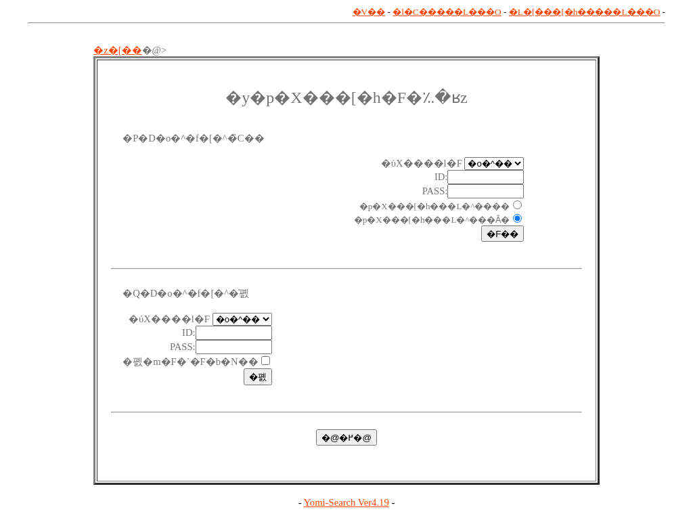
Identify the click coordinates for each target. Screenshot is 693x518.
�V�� (369, 12)
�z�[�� (117, 50)
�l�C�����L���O (447, 12)
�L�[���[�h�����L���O (584, 12)
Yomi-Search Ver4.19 (346, 502)
